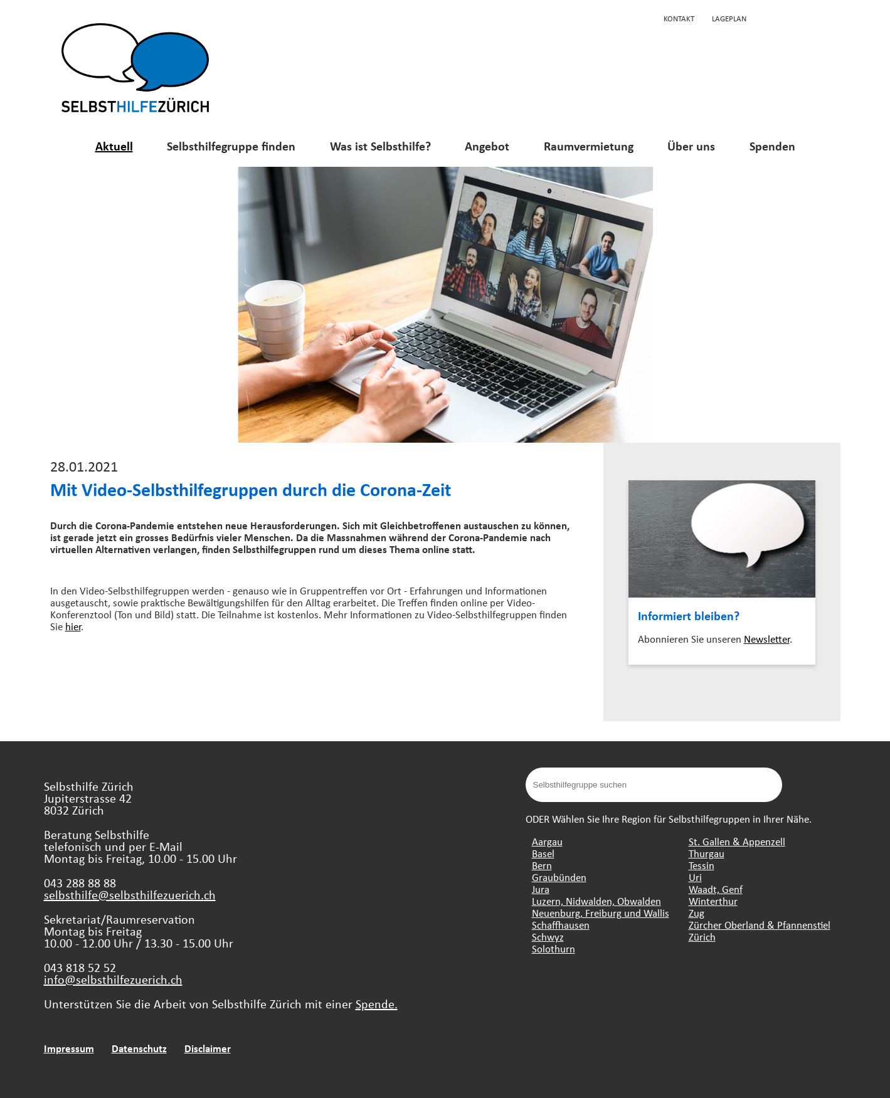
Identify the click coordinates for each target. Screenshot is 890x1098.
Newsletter (767, 638)
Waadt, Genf (716, 889)
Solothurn (553, 948)
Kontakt (679, 18)
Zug (696, 912)
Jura (540, 889)
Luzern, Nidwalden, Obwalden (596, 901)
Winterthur (713, 901)
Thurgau (706, 853)
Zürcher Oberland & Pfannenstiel (759, 924)
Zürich (702, 936)
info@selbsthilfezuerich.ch (113, 979)
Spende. (377, 1003)
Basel (543, 853)
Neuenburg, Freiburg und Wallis (600, 912)
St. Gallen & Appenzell (737, 841)
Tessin (701, 865)
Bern (542, 865)
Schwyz (548, 936)
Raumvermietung (588, 145)
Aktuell (114, 145)
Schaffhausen (561, 924)
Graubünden (559, 877)
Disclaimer (207, 1048)
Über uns (691, 145)
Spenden (772, 145)
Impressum (69, 1048)
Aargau (547, 841)
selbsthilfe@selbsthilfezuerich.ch (130, 894)
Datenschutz (139, 1048)
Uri (695, 877)
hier (73, 626)
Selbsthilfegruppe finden (231, 145)
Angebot (487, 145)
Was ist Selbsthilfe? (380, 145)
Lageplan (729, 18)
